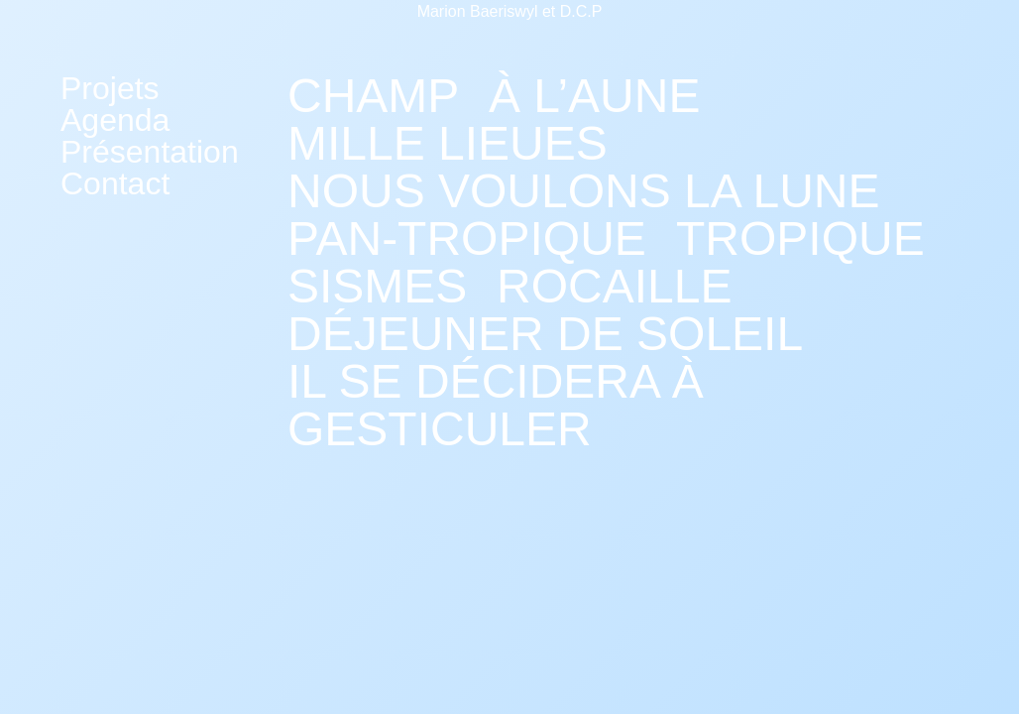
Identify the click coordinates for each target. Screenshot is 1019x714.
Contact (115, 183)
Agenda (115, 120)
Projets (110, 88)
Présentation (149, 152)
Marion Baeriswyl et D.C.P (510, 11)
